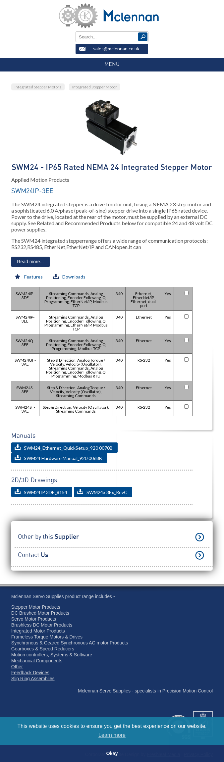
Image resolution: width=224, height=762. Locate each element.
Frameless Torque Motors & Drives (47, 636)
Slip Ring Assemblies (33, 678)
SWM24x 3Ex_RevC (102, 492)
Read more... (30, 261)
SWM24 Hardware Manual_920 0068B (58, 458)
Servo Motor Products (33, 619)
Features (29, 276)
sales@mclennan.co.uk (116, 48)
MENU (112, 64)
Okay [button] (112, 753)
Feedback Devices (30, 672)
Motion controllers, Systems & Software (51, 654)
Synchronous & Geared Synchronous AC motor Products (69, 642)
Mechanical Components (36, 660)
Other (17, 666)
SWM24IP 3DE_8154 (41, 492)
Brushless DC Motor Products (41, 625)
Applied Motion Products (40, 180)
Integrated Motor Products (38, 631)
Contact (33, 555)
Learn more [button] (112, 735)
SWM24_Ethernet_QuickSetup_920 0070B (64, 447)
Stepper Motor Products (35, 607)
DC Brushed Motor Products (40, 613)
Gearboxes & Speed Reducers (42, 648)
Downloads (69, 276)
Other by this (48, 537)
